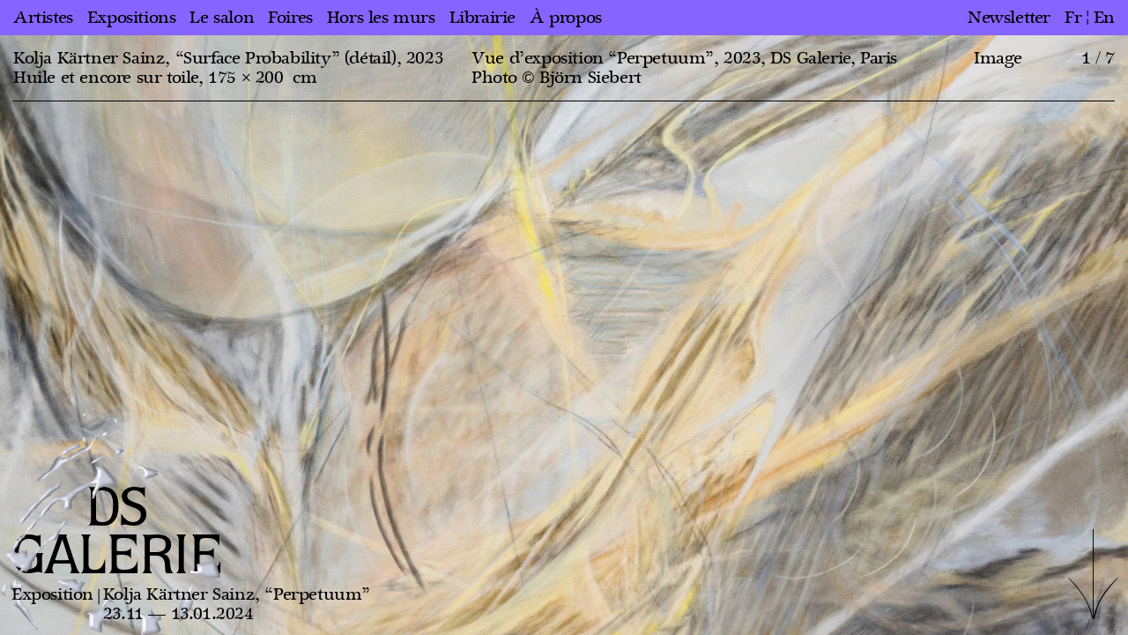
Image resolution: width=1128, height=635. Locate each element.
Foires (290, 17)
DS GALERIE (117, 533)
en (1104, 17)
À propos (566, 17)
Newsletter (1009, 17)
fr (1073, 17)
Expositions (131, 17)
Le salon (221, 17)
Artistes (43, 17)
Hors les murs (381, 17)
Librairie (482, 17)
